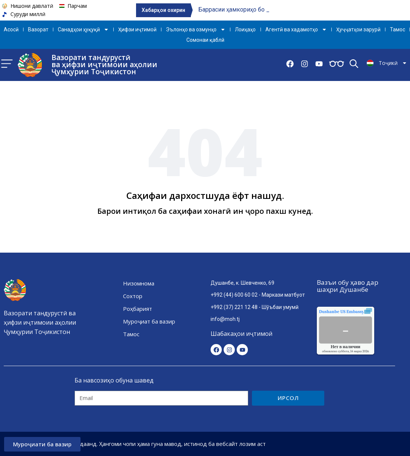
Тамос (397, 29)
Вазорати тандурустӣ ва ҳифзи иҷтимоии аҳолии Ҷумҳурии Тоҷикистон (104, 64)
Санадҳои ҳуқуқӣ (83, 29)
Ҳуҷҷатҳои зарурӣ (358, 29)
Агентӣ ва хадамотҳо (296, 29)
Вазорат (38, 29)
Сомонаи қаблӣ (205, 40)
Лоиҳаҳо (245, 29)
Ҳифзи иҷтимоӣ (137, 29)
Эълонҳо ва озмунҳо (196, 29)
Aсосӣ (11, 29)
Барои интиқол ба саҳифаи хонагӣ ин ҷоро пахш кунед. (205, 211)
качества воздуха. (358, 311)
